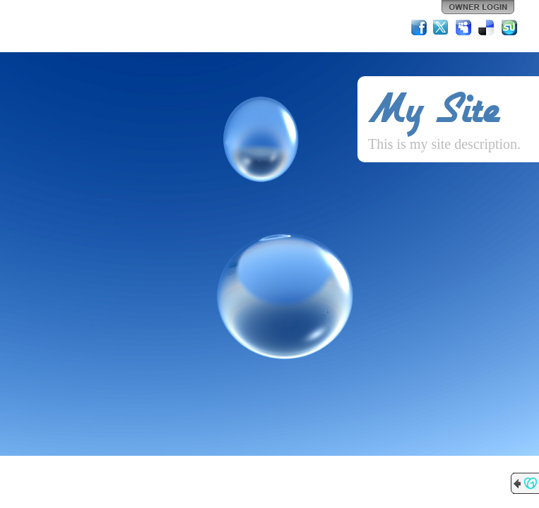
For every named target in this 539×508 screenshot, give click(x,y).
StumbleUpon (509, 27)
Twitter (441, 27)
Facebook (419, 27)
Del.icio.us (487, 27)
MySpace (464, 27)
